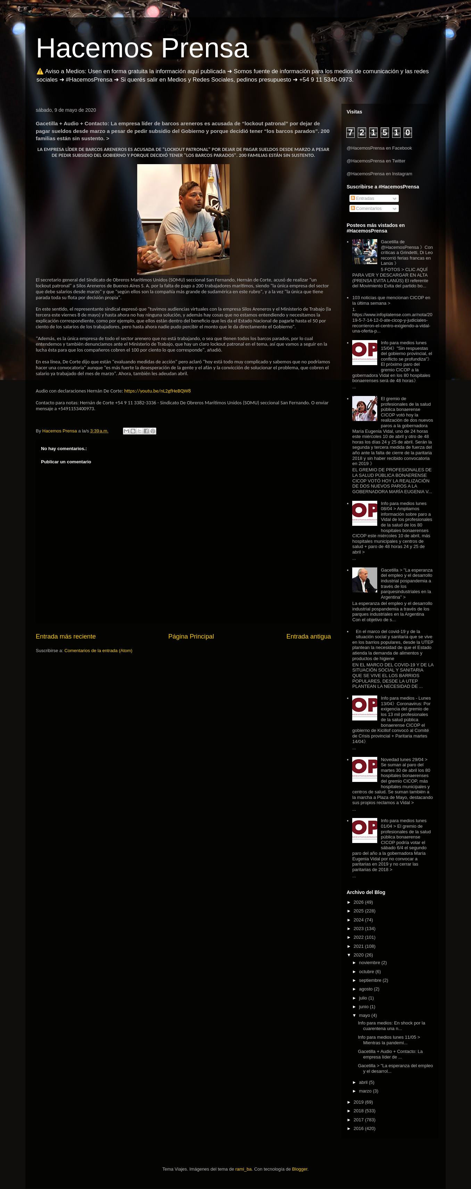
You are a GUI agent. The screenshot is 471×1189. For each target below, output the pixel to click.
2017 (359, 1119)
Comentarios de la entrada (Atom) (98, 650)
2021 (359, 946)
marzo (366, 1091)
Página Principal (191, 636)
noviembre (370, 962)
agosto (366, 989)
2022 (359, 937)
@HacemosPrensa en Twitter (376, 160)
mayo (365, 1015)
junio (364, 1006)
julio (364, 998)
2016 (359, 1128)
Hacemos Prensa (142, 47)
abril (364, 1082)
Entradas (362, 198)
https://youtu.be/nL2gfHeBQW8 (157, 391)
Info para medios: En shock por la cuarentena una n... (391, 1025)
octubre (367, 971)
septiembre (371, 980)
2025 (359, 910)
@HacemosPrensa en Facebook (379, 148)
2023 (359, 928)
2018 (359, 1110)
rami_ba (244, 1169)
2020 (359, 955)
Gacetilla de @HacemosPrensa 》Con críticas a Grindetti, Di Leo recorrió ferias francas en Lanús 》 (407, 252)
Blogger (299, 1169)
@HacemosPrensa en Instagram (379, 173)
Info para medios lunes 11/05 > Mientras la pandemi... (389, 1040)
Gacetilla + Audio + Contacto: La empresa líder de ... (390, 1054)
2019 (359, 1102)
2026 (359, 902)
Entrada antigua (309, 636)
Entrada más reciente (66, 636)
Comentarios (366, 208)
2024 (359, 919)
